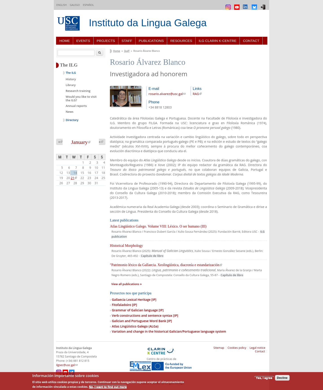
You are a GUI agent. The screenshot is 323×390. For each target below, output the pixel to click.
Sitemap (219, 347)
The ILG (71, 73)
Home (64, 41)
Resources (181, 41)
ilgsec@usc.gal (67, 365)
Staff (127, 41)
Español (88, 4)
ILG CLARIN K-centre (217, 41)
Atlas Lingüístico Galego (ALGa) (135, 326)
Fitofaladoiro (124, 305)
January (80, 142)
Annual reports (76, 106)
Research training (78, 91)
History (71, 79)
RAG (197, 94)
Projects (106, 41)
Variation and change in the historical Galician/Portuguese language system (169, 331)
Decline (282, 377)
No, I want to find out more (108, 386)
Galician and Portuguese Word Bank (142, 321)
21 (74, 178)
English (61, 4)
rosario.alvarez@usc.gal (167, 94)
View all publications (125, 284)
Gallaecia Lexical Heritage (134, 299)
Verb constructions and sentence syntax (145, 315)
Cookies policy (237, 347)
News (70, 112)
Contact (251, 41)
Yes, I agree (264, 377)
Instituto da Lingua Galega (148, 22)
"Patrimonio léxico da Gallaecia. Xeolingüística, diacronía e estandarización (166, 265)
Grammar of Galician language (138, 310)
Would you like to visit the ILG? (81, 98)
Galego (75, 4)
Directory (72, 120)
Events (83, 41)
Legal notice (257, 347)
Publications (151, 41)
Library (71, 85)
